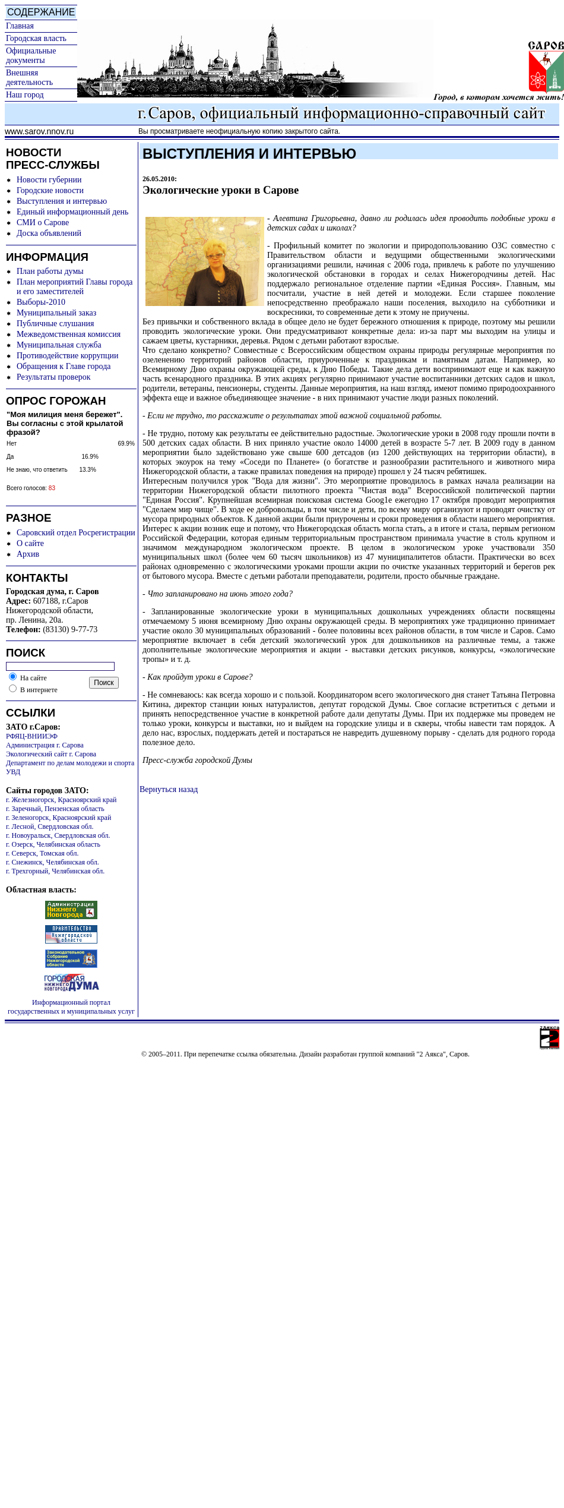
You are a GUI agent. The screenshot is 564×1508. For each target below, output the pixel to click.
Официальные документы (31, 55)
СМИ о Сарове (43, 222)
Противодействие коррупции (68, 355)
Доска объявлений (49, 233)
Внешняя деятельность (29, 77)
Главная (20, 25)
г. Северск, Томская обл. (42, 853)
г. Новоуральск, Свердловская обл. (58, 835)
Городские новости (50, 190)
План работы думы (50, 271)
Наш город (25, 94)
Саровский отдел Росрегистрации (76, 532)
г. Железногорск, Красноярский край (61, 800)
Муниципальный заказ (56, 312)
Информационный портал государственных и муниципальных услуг (71, 1006)
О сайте (30, 543)
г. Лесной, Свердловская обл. (50, 826)
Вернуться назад (169, 789)
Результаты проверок (54, 377)
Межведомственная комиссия (69, 334)
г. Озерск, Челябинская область (53, 844)
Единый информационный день (72, 211)
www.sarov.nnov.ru (39, 131)
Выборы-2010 (41, 302)
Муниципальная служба (59, 344)
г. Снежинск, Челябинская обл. (52, 862)
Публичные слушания (55, 323)
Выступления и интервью (62, 201)
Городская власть (36, 38)
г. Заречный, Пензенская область (55, 809)
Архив (28, 554)
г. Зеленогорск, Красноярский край (58, 817)
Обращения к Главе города (63, 366)
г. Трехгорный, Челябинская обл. (55, 871)
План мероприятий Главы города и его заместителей (75, 286)
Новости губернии (49, 179)
